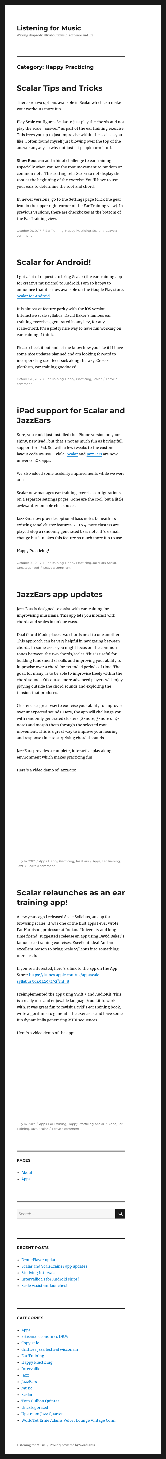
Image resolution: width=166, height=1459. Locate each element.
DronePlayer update (39, 1259)
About (26, 1172)
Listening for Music (49, 28)
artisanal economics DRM (44, 1336)
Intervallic (30, 1368)
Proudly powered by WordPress (72, 1445)
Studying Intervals (38, 1272)
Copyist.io (30, 1343)
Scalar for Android (33, 296)
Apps (43, 861)
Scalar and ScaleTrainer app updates (54, 1266)
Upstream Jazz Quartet (42, 1414)
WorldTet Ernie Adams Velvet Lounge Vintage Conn (68, 1420)
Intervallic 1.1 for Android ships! (50, 1279)
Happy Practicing (78, 230)
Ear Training (54, 230)
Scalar (97, 230)
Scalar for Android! (54, 262)
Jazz (20, 866)
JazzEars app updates (60, 594)
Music (26, 1388)
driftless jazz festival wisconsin (49, 1349)
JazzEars (94, 454)
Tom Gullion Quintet (40, 1401)
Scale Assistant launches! (44, 1285)
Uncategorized (28, 567)
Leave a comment (56, 567)
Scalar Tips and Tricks (59, 88)
